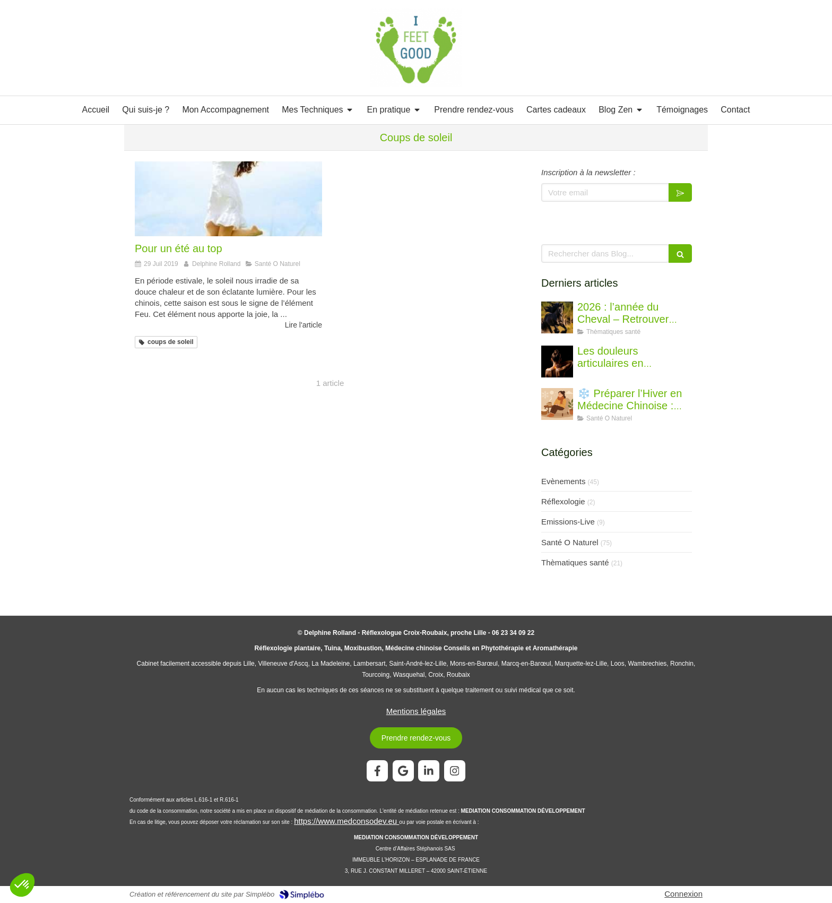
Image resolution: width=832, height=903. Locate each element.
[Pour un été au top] (228, 198)
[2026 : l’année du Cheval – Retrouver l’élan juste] (557, 317)
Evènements (563, 481)
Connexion (683, 893)
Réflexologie (563, 501)
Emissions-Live (568, 521)
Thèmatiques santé (575, 562)
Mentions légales (416, 711)
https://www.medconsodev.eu (346, 820)
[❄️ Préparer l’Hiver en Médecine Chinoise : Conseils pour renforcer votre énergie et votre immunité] (557, 404)
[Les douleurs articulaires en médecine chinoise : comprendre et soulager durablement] (557, 361)
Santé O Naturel (570, 542)
